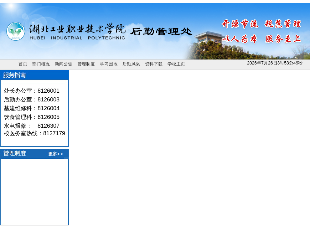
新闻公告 (63, 63)
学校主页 (176, 63)
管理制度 (86, 63)
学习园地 (108, 63)
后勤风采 (131, 63)
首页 (22, 63)
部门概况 (41, 63)
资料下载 (154, 63)
